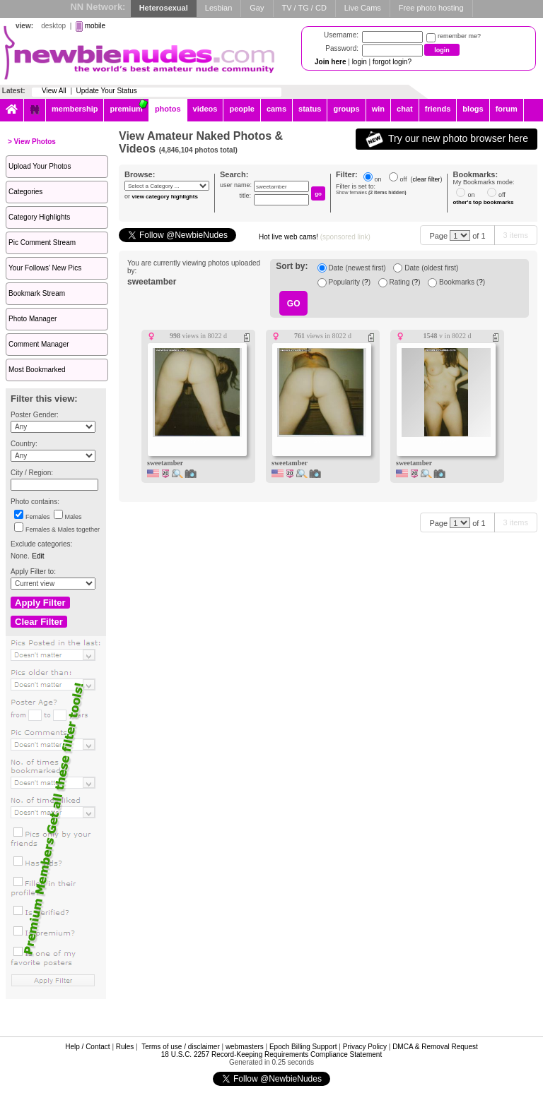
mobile (95, 26)
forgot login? (392, 62)
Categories (25, 192)
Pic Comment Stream (42, 242)
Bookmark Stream (36, 293)
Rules (125, 1047)
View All (54, 91)
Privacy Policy (365, 1047)
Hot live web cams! (314, 237)
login (359, 62)
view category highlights (165, 196)
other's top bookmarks (482, 202)
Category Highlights (39, 217)
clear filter (426, 179)
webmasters (245, 1047)
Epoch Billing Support (303, 1047)
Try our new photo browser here (446, 139)
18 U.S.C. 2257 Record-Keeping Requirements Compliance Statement (271, 1054)
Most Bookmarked (37, 369)
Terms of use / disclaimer (180, 1047)
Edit (38, 556)
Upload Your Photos (39, 166)
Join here (330, 62)
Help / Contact (87, 1047)
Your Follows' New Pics (44, 268)
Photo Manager (32, 319)
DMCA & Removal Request (435, 1047)
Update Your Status (106, 91)
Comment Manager (38, 344)
